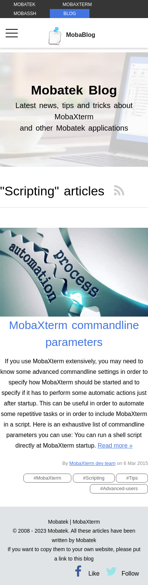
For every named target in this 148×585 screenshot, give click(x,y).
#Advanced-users (119, 488)
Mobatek (58, 522)
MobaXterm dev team (92, 463)
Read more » (115, 445)
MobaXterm (86, 522)
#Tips (132, 478)
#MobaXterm (47, 478)
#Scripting (94, 478)
